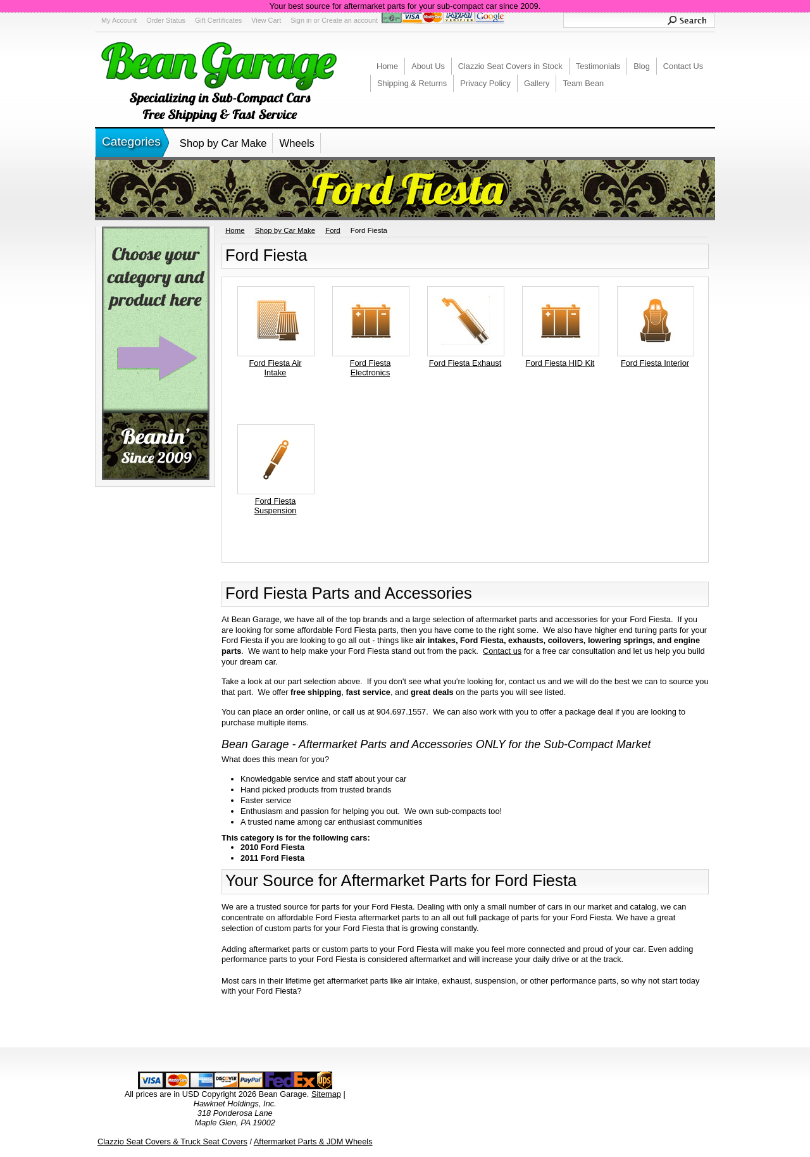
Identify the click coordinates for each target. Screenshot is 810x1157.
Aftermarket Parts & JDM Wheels (313, 1141)
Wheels (296, 143)
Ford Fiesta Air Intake (275, 367)
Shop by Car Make (223, 143)
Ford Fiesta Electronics (370, 367)
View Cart (266, 20)
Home (235, 230)
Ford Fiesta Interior (655, 363)
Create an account (349, 20)
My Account (119, 20)
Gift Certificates (218, 20)
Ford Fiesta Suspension (275, 505)
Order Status (165, 20)
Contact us (502, 651)
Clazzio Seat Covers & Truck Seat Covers (172, 1141)
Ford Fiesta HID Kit (560, 363)
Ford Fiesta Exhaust (465, 363)
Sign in (300, 20)
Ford (332, 230)
